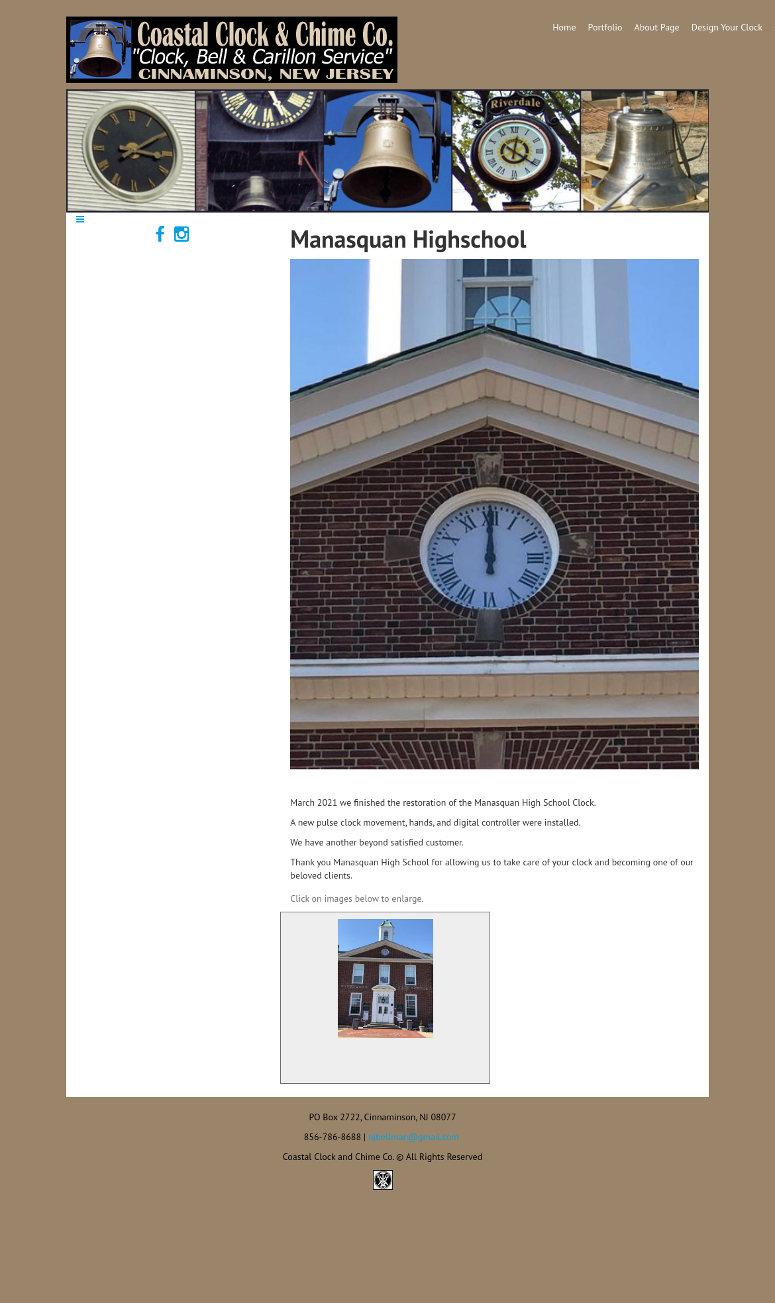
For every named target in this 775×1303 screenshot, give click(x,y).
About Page (657, 27)
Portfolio (605, 27)
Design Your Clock (727, 27)
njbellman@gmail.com (413, 1137)
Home (564, 27)
